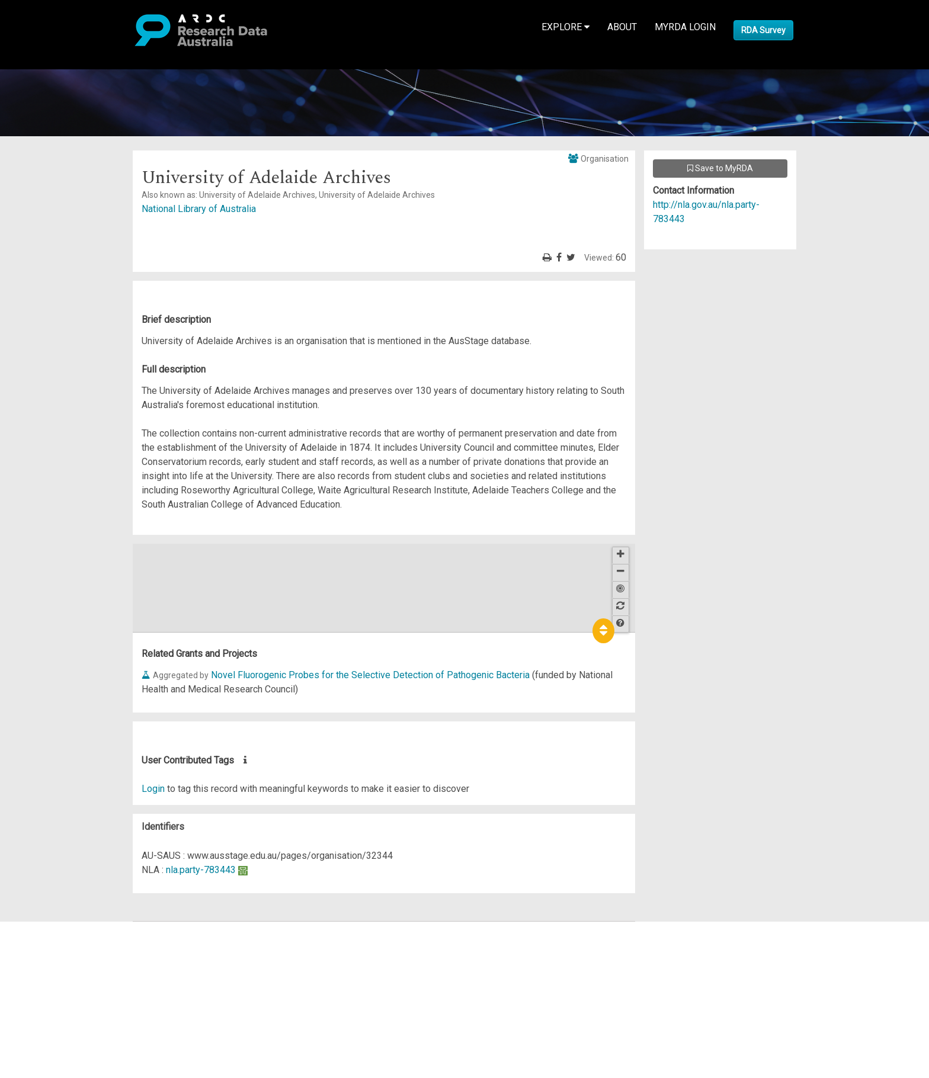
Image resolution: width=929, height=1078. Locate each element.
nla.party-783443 (201, 869)
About (622, 27)
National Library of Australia (199, 208)
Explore (566, 27)
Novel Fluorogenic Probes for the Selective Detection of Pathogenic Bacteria (370, 675)
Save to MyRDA (720, 168)
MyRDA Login (685, 27)
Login (153, 788)
